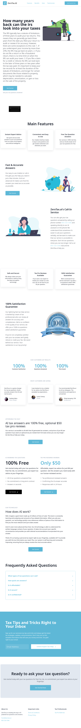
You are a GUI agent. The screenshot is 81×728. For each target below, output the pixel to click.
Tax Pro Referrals (60, 712)
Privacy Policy (32, 715)
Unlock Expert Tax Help (46, 646)
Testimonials (51, 3)
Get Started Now (40, 688)
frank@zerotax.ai (6, 718)
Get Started (10, 88)
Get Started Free (71, 3)
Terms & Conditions (34, 712)
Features (29, 3)
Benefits (37, 3)
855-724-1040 (67, 223)
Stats (43, 3)
